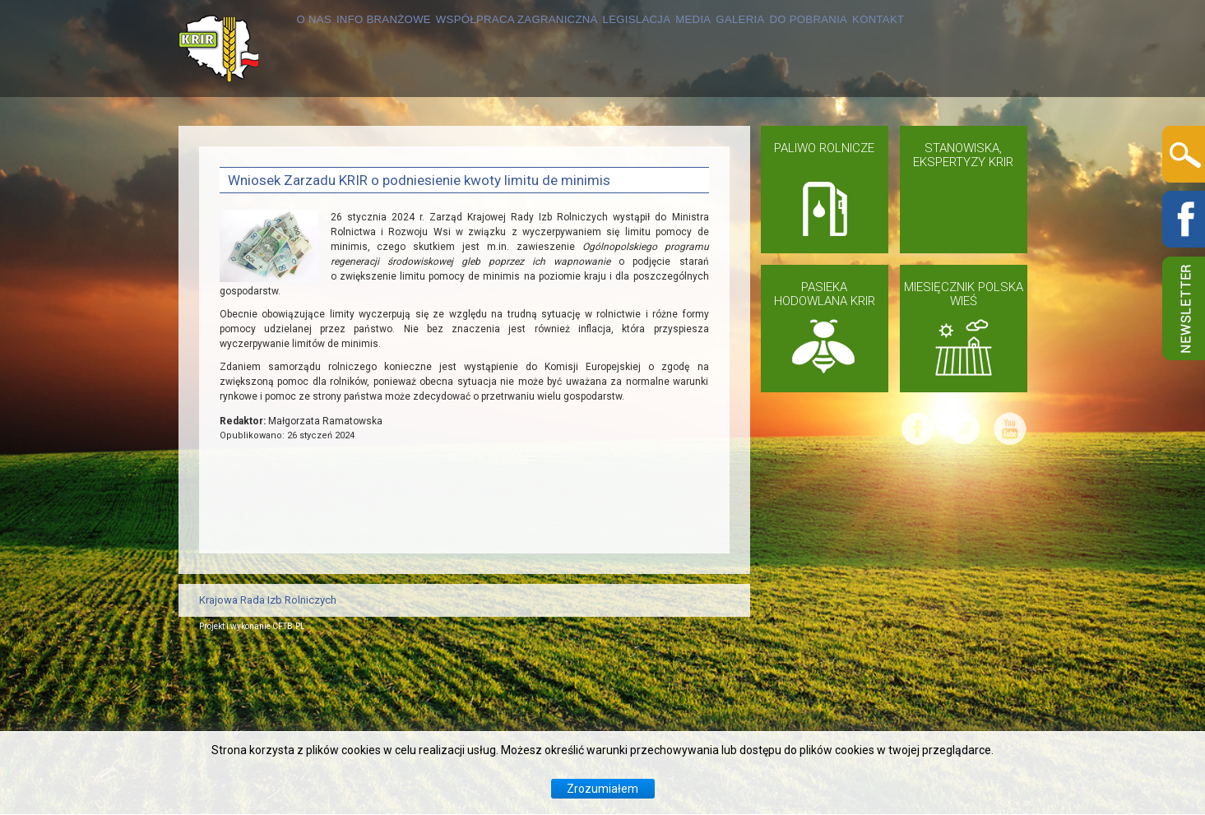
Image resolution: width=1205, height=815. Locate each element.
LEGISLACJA (685, 145)
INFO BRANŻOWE (338, 145)
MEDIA (768, 145)
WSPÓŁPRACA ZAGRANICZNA (519, 145)
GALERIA (838, 145)
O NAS (239, 145)
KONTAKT (249, 242)
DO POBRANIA (937, 145)
